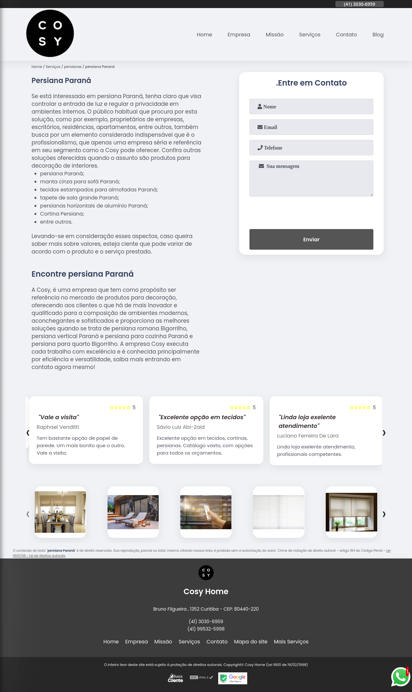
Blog (378, 34)
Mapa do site (250, 641)
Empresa (239, 34)
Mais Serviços (291, 641)
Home (204, 34)
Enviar (311, 239)
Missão (275, 34)
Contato (346, 34)
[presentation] (311, 211)
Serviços (310, 34)
